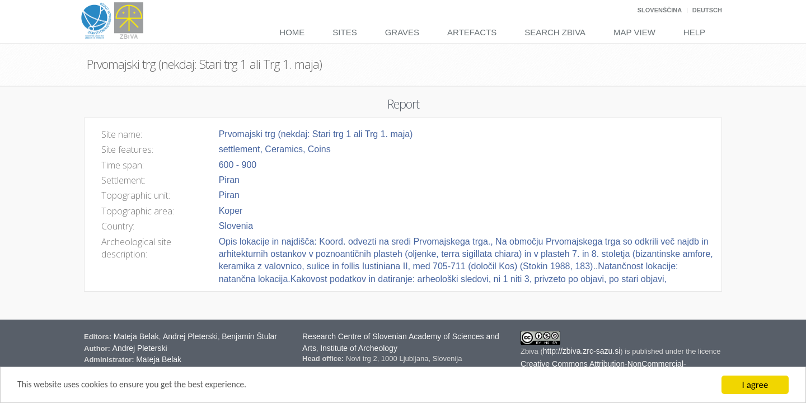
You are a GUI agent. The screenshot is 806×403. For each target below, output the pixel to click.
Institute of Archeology (358, 348)
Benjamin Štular (249, 336)
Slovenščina (660, 10)
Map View (634, 32)
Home (291, 32)
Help (694, 32)
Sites (344, 32)
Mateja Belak (136, 336)
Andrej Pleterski (190, 336)
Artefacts (471, 32)
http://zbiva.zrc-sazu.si (582, 350)
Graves (402, 32)
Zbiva (530, 351)
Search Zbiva (554, 32)
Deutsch (707, 10)
